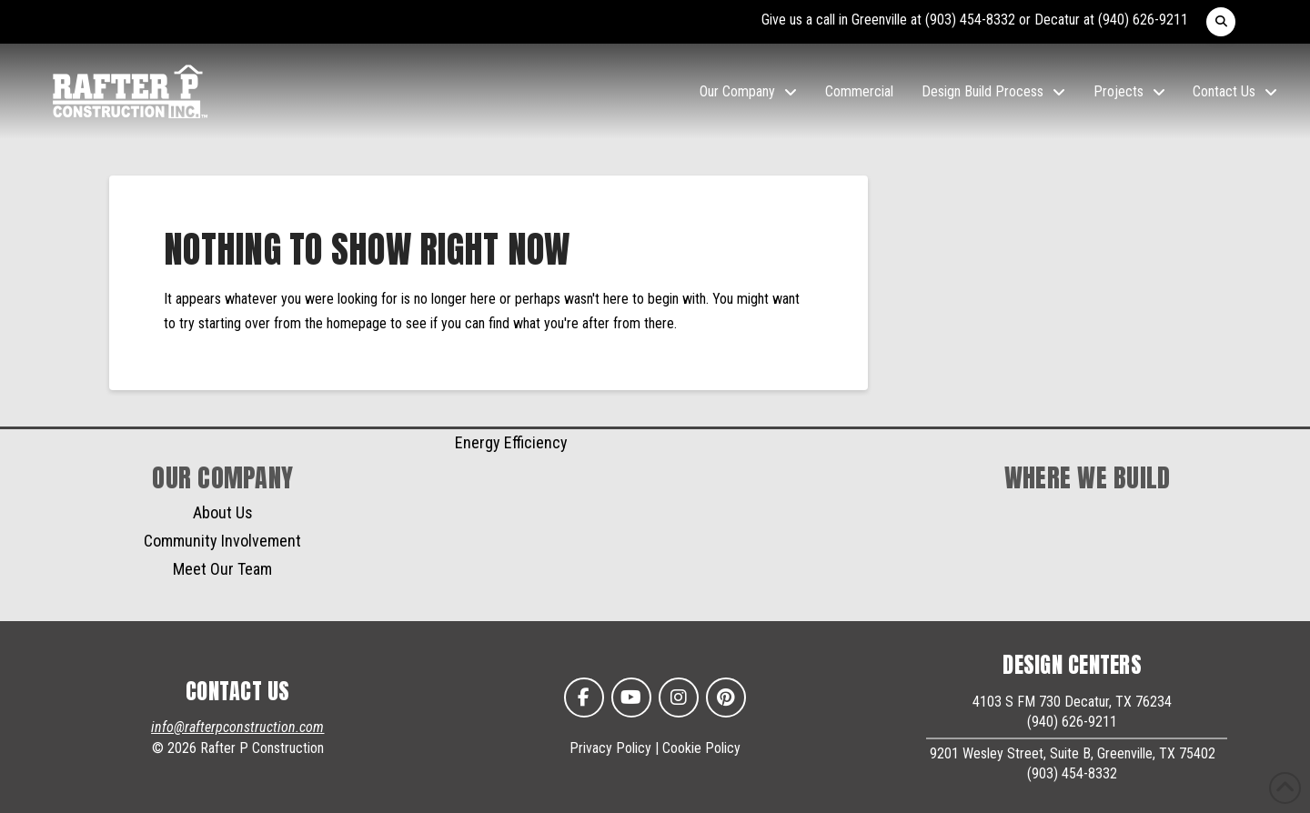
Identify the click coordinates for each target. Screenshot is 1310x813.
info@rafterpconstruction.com (237, 727)
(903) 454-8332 (970, 19)
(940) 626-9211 (1143, 19)
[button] (1220, 21)
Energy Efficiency (511, 442)
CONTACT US (238, 691)
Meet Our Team (222, 568)
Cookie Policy (701, 748)
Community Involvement (222, 540)
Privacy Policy (610, 748)
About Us (223, 512)
